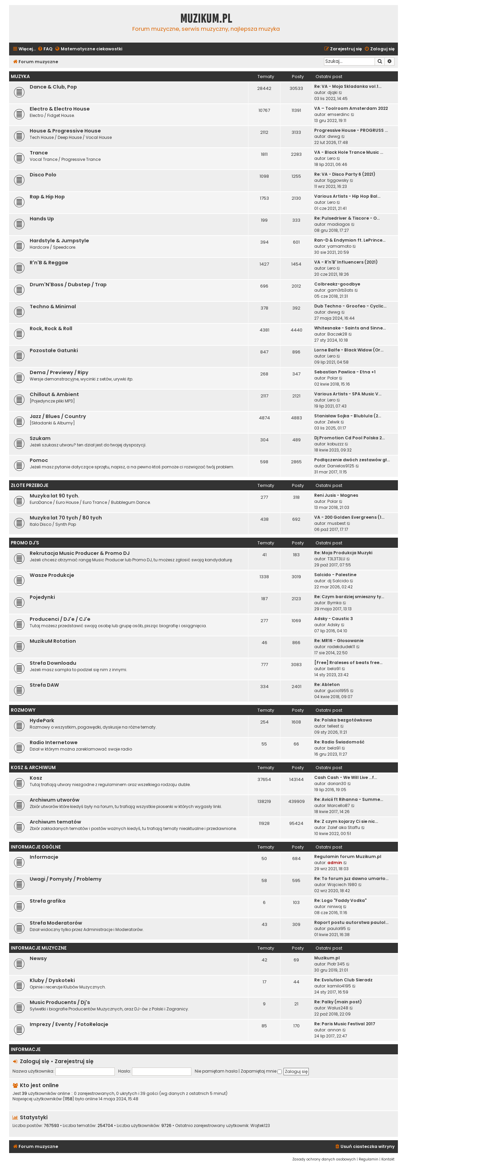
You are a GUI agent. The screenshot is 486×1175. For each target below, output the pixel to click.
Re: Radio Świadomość (339, 742)
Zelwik (333, 422)
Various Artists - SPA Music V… (347, 394)
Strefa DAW (44, 685)
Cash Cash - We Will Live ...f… (345, 777)
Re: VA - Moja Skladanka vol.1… (347, 86)
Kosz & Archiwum (33, 767)
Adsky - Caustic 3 (333, 618)
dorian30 (336, 783)
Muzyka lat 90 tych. (54, 495)
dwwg (333, 136)
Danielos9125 (340, 466)
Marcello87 (338, 805)
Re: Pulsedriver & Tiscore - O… (347, 218)
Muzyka (20, 76)
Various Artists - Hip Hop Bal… (347, 196)
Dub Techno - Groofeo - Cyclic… (350, 306)
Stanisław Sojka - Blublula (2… (347, 416)
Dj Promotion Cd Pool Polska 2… (349, 438)
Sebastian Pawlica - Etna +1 (345, 372)
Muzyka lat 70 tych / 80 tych (66, 517)
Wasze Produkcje (52, 575)
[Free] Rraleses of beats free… (348, 662)
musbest (336, 523)
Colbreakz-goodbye (337, 284)
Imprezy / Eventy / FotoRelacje (69, 1024)
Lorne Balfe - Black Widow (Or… (348, 350)
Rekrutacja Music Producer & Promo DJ (80, 553)
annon (334, 1030)
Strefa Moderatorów (56, 923)
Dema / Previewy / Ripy (59, 372)
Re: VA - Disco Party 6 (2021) (344, 174)
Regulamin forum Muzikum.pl (347, 856)
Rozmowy (23, 710)
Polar (332, 378)
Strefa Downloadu (53, 663)
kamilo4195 (339, 986)
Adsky (333, 625)
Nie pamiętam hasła (216, 1071)
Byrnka (334, 603)
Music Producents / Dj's (60, 1002)
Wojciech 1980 (342, 884)
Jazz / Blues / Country (58, 416)
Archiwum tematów (55, 821)
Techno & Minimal (53, 306)
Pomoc (39, 460)
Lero (331, 158)
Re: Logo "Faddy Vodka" (340, 900)
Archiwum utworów (54, 800)
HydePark (42, 720)
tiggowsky (338, 180)
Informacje (44, 857)
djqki (332, 92)
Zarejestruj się (74, 1061)
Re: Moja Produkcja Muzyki (343, 553)
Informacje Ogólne (36, 847)
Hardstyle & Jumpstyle (59, 240)
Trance (39, 152)
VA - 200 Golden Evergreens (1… (349, 517)
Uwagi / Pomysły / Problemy (66, 879)
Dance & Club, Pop (53, 86)
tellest (333, 726)
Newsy (38, 958)
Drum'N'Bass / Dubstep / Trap (68, 284)
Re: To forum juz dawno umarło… (351, 878)
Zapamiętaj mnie (261, 1071)
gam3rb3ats (340, 290)
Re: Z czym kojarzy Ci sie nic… (346, 821)
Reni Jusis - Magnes (336, 495)
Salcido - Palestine (335, 575)
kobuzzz (335, 444)
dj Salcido (338, 581)
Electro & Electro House (60, 108)
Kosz (36, 778)
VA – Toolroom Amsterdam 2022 (351, 108)
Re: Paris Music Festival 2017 (344, 1024)
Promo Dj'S (25, 543)
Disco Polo (43, 174)
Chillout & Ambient (54, 394)
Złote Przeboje (29, 485)
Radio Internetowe (54, 742)
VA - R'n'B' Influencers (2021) (346, 262)
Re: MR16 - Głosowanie (338, 640)
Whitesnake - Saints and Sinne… (350, 328)
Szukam (40, 438)
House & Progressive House (65, 130)
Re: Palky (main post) (338, 1002)
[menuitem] (44, 49)
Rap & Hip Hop (47, 196)
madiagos (338, 224)
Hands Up (42, 218)
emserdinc (338, 114)
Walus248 (337, 1008)
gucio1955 (338, 690)
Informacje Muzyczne (38, 948)
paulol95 (336, 928)
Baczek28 (337, 334)
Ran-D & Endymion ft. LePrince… (349, 240)
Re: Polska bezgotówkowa (343, 720)
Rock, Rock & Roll (51, 328)
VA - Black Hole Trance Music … (348, 152)
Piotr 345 (336, 964)
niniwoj (334, 906)
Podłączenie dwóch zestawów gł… (352, 460)
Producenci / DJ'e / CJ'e (60, 619)
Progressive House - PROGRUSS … (351, 130)
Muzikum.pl (206, 18)
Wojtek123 (260, 1125)
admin (334, 862)
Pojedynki (42, 597)
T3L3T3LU (336, 559)
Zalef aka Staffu (343, 827)
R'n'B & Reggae (49, 262)
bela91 (334, 668)
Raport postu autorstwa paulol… (351, 922)
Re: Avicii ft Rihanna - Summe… (348, 799)
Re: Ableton (327, 684)
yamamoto (339, 246)
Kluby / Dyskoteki (52, 980)
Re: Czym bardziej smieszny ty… (349, 596)
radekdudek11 (341, 647)
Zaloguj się (34, 1061)
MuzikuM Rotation (53, 641)
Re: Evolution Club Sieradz (343, 980)
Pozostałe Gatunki (54, 350)
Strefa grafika (47, 901)
